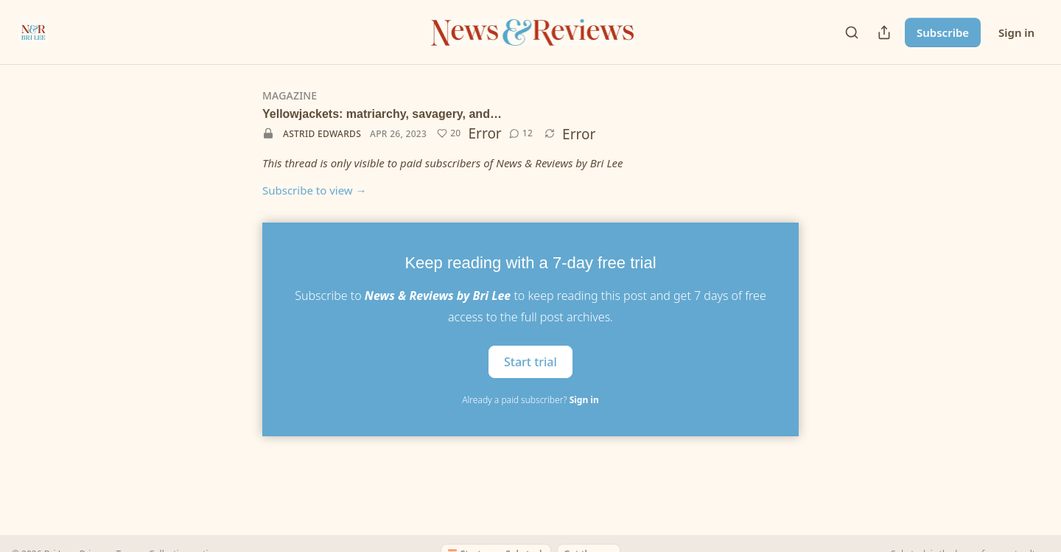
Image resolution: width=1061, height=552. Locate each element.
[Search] (851, 32)
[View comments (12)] (521, 133)
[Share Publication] (884, 32)
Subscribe (943, 32)
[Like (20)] (449, 133)
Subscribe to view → (314, 190)
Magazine (289, 95)
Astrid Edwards (322, 133)
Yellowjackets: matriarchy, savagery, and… (382, 114)
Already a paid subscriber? (530, 400)
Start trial (530, 361)
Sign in (1016, 32)
